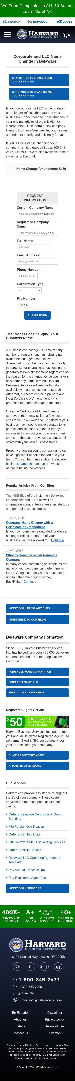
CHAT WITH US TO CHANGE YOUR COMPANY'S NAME (32, 80)
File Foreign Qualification (26, 826)
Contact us (20, 1033)
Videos (20, 1026)
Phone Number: (29, 269)
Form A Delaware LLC (23, 682)
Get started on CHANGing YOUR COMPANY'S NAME (33, 94)
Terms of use (55, 1026)
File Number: (26, 298)
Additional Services (25, 888)
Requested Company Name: (33, 224)
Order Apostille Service (25, 850)
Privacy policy (55, 1019)
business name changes (23, 463)
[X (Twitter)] (31, 966)
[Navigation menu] (6, 34)
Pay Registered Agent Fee (27, 877)
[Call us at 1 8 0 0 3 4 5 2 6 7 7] (36, 980)
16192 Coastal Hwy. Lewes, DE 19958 (37, 957)
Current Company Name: (35, 207)
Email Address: (28, 255)
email (15, 156)
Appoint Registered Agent (27, 765)
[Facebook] (17, 966)
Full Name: (25, 241)
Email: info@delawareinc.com (37, 1000)
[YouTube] (44, 966)
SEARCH (11, 21)
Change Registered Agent (26, 755)
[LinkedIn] (58, 966)
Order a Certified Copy (25, 834)
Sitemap (55, 1033)
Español (37, 21)
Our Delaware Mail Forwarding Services (37, 842)
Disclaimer (54, 1012)
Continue (57, 540)
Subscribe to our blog (27, 619)
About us (20, 1019)
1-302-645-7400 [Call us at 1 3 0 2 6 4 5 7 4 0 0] (27, 987)
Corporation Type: (30, 284)
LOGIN (64, 21)
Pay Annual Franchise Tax (27, 870)
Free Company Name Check (27, 692)
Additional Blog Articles (29, 608)
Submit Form (37, 315)
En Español (20, 1012)
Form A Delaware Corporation (30, 671)
